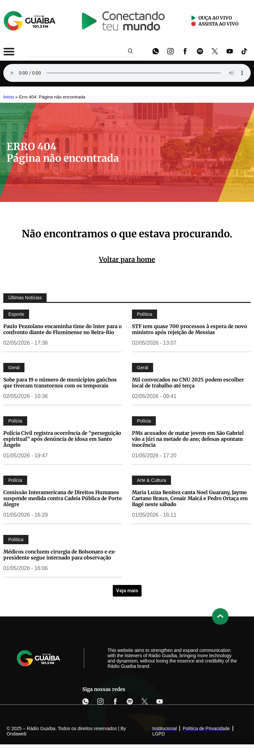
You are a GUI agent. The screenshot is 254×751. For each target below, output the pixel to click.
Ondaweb (16, 733)
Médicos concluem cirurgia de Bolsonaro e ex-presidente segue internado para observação (59, 555)
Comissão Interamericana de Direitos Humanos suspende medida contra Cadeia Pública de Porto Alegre (62, 498)
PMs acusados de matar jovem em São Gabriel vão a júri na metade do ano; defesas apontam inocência (188, 439)
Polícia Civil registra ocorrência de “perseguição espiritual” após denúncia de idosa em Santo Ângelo (62, 439)
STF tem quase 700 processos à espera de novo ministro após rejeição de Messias (189, 329)
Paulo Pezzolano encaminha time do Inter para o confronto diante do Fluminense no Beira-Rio (62, 329)
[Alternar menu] (9, 51)
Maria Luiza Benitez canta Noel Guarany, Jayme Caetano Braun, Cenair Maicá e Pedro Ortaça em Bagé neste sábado (190, 498)
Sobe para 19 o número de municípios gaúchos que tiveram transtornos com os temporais (60, 382)
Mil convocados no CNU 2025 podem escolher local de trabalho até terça (188, 382)
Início (8, 96)
